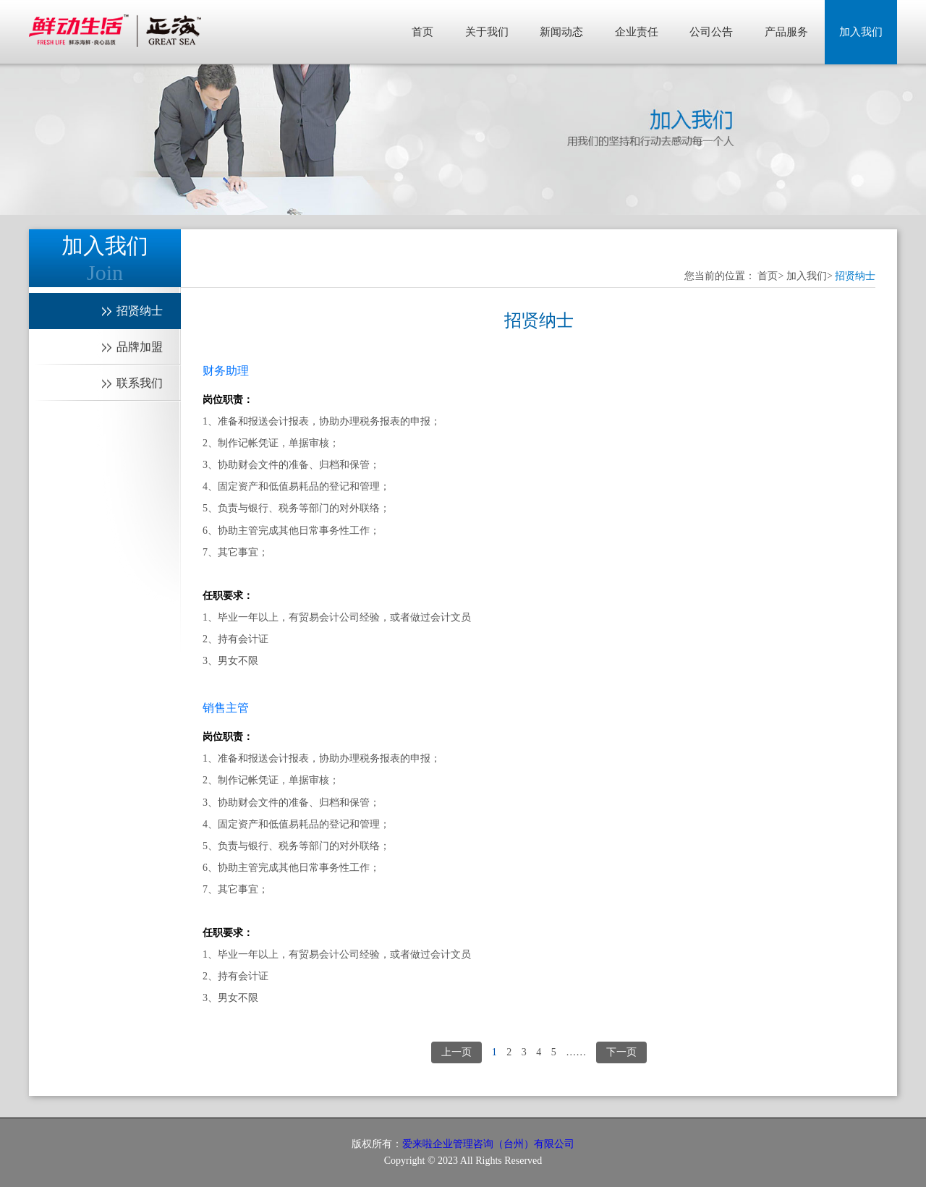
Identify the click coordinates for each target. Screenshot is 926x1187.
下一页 (621, 1052)
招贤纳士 (855, 276)
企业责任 (636, 32)
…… (576, 1052)
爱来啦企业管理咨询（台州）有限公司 (488, 1144)
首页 (422, 32)
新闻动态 (561, 32)
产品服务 (786, 32)
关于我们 (487, 32)
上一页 (456, 1052)
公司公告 (711, 32)
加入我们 (861, 32)
